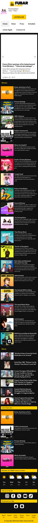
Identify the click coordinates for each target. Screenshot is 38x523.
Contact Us (20, 30)
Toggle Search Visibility (34, 24)
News (13, 24)
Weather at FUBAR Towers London (13, 470)
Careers (9, 515)
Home (5, 24)
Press (22, 24)
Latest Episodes (7, 408)
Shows (4, 83)
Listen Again (7, 30)
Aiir (32, 521)
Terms (28, 515)
